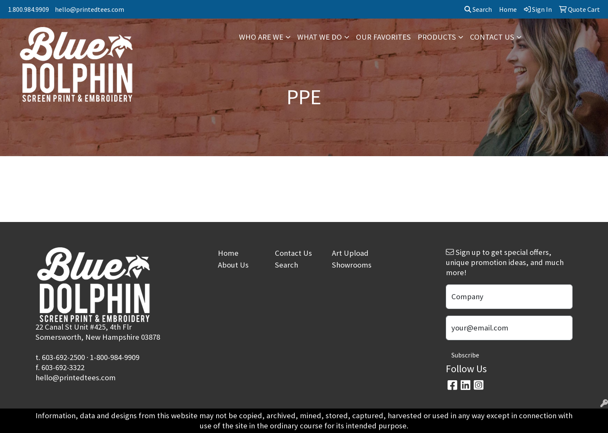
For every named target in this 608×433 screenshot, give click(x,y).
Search (478, 9)
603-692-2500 (63, 357)
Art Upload (350, 253)
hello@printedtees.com (89, 9)
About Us (233, 265)
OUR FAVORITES (383, 37)
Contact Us (293, 253)
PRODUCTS (437, 37)
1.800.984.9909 (28, 9)
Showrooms (352, 265)
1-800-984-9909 (114, 357)
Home (228, 253)
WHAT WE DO (319, 37)
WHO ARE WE (261, 37)
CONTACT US (492, 37)
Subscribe (465, 355)
